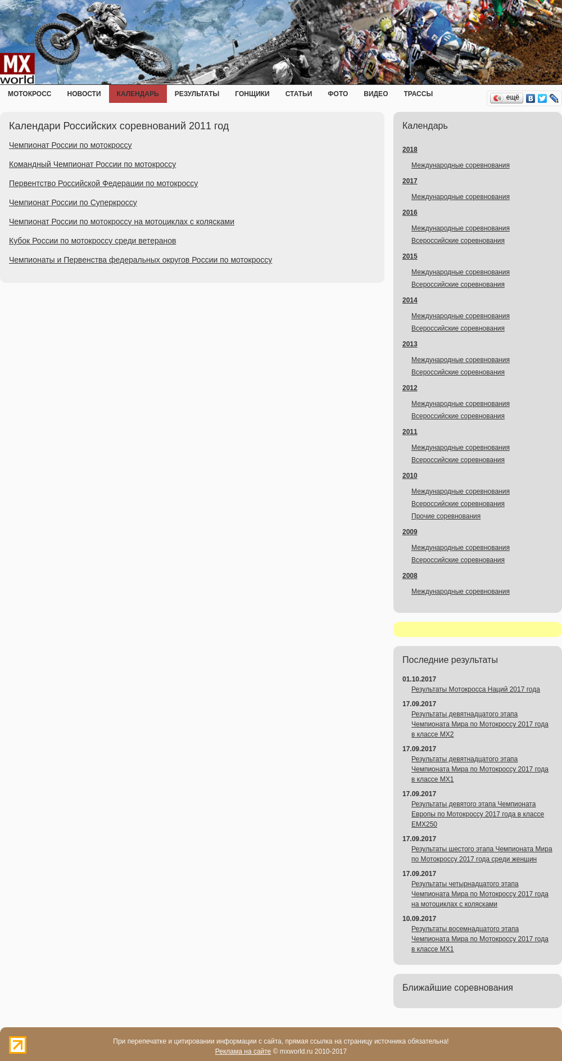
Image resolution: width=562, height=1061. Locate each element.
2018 (410, 149)
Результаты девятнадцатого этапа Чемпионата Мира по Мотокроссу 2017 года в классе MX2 (480, 724)
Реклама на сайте (243, 1051)
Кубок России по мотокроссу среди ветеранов (92, 240)
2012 (410, 388)
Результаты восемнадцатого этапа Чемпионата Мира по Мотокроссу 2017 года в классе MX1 (480, 939)
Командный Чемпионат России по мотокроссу (92, 164)
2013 (410, 344)
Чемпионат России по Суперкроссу (73, 202)
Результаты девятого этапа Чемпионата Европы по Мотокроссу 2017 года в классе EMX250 (477, 814)
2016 (410, 212)
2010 (410, 476)
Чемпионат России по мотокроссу (70, 145)
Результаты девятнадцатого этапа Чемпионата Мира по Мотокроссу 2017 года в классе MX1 (480, 769)
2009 (410, 532)
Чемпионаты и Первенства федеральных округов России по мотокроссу (140, 259)
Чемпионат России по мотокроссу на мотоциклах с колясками (121, 221)
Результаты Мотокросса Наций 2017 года (475, 689)
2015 (410, 256)
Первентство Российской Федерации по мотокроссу (103, 183)
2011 (410, 432)
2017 (410, 181)
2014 (410, 300)
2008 (410, 576)
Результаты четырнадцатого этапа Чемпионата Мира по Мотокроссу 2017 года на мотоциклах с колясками (480, 894)
